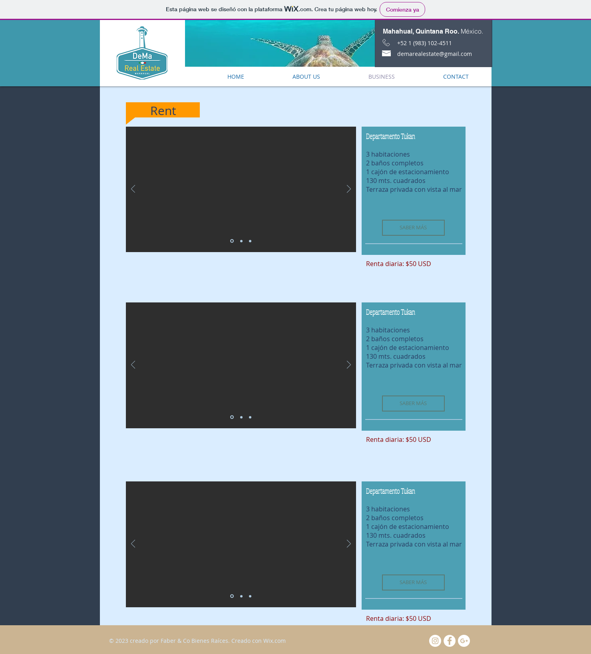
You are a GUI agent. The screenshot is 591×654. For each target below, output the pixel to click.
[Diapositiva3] (250, 241)
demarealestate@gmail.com (434, 54)
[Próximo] (349, 189)
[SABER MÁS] (413, 228)
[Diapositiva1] (232, 241)
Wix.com (274, 640)
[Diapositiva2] (241, 241)
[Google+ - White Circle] (464, 641)
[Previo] (133, 189)
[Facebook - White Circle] (450, 641)
